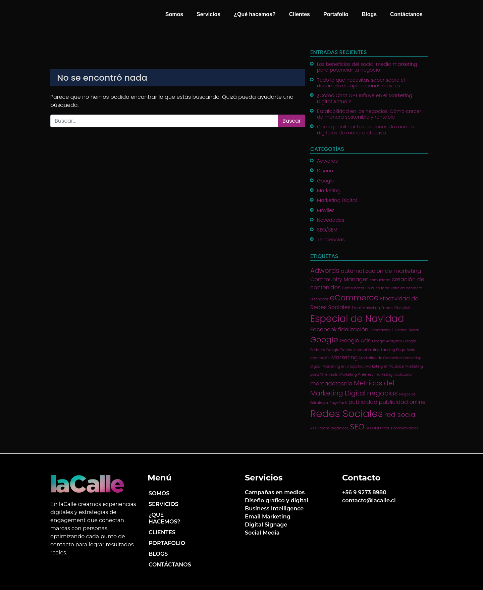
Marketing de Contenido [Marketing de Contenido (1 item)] (380, 358)
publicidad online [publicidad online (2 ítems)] (402, 402)
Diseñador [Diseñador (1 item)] (319, 299)
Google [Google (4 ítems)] (324, 339)
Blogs (369, 14)
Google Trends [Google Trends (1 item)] (339, 349)
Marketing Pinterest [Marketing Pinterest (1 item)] (356, 374)
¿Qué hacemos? (254, 14)
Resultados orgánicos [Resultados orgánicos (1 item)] (329, 428)
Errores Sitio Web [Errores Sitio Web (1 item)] (396, 307)
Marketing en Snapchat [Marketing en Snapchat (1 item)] (343, 366)
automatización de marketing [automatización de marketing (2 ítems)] (381, 271)
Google (325, 180)
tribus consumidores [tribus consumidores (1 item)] (400, 428)
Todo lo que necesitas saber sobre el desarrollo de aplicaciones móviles (361, 83)
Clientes (299, 14)
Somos (174, 14)
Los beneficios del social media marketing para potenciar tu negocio (367, 67)
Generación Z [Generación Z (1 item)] (381, 330)
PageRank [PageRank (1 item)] (338, 402)
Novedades (330, 220)
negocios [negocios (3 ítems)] (382, 393)
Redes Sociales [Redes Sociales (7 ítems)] (346, 413)
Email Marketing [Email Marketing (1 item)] (366, 307)
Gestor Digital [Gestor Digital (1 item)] (407, 330)
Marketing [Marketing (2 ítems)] (344, 357)
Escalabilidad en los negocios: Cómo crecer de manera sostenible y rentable (369, 114)
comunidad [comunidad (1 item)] (380, 280)
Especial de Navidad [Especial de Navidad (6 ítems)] (357, 318)
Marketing (328, 190)
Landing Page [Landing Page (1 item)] (393, 349)
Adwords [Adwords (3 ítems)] (324, 270)
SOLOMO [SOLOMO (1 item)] (373, 428)
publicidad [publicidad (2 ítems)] (362, 402)
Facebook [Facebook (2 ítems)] (323, 329)
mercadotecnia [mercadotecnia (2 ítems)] (331, 383)
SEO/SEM (327, 229)
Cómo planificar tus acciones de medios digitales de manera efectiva (365, 129)
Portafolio (335, 14)
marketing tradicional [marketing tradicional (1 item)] (393, 374)
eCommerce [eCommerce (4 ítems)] (354, 297)
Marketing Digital (337, 200)
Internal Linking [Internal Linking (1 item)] (367, 349)
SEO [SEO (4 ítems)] (357, 426)
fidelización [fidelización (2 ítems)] (353, 329)
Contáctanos (406, 14)
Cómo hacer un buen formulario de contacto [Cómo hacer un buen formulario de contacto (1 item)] (382, 288)
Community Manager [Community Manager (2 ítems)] (339, 279)
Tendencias (331, 239)
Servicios (208, 14)
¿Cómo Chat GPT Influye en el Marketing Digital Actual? (364, 98)
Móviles (325, 210)
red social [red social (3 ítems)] (400, 414)
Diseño (325, 170)
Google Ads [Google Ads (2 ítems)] (355, 340)
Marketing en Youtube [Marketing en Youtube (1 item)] (384, 366)
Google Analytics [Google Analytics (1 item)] (387, 341)
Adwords (327, 161)
